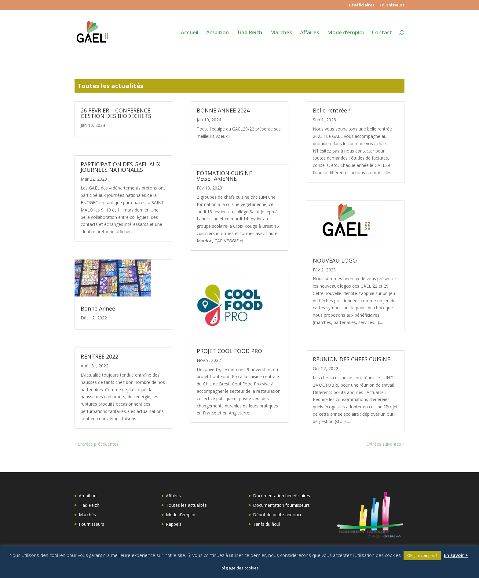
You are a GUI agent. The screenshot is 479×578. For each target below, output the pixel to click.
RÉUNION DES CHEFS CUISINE (351, 359)
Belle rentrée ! (331, 110)
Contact (382, 33)
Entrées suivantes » (385, 444)
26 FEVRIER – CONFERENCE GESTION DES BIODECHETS (116, 113)
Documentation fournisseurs (281, 505)
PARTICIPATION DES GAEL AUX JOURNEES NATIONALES (120, 166)
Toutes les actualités (186, 505)
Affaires (309, 33)
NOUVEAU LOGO (335, 260)
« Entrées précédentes (97, 444)
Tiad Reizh (249, 33)
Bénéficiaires (361, 5)
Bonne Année (98, 308)
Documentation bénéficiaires (281, 496)
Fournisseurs (392, 5)
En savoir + (456, 555)
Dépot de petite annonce (277, 514)
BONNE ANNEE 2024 (223, 110)
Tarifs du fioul (266, 524)
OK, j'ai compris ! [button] (422, 555)
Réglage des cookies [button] (240, 568)
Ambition (217, 33)
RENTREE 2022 (99, 356)
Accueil (189, 33)
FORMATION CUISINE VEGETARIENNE (224, 175)
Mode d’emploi (345, 33)
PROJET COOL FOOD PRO (229, 351)
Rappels (173, 524)
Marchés (281, 33)
